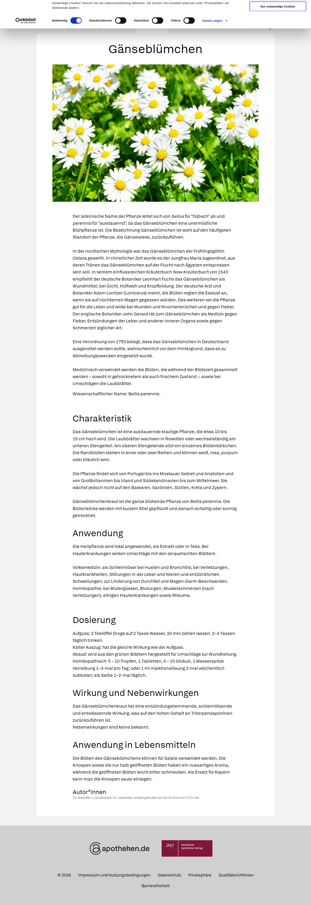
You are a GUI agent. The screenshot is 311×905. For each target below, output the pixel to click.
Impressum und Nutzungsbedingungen (114, 875)
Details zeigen (212, 46)
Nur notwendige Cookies (277, 32)
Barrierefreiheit (156, 885)
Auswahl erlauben (278, 21)
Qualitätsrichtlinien (236, 875)
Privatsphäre (199, 875)
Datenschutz (169, 875)
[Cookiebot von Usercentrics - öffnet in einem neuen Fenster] (25, 46)
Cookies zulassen (277, 9)
